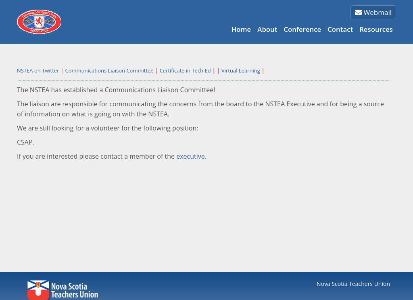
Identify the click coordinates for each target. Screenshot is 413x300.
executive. (191, 156)
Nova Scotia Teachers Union (353, 284)
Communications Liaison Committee (109, 70)
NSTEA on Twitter (38, 70)
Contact (340, 29)
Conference (302, 29)
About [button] (267, 29)
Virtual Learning (240, 70)
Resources (376, 29)
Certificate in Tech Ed (185, 70)
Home (241, 29)
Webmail (373, 12)
